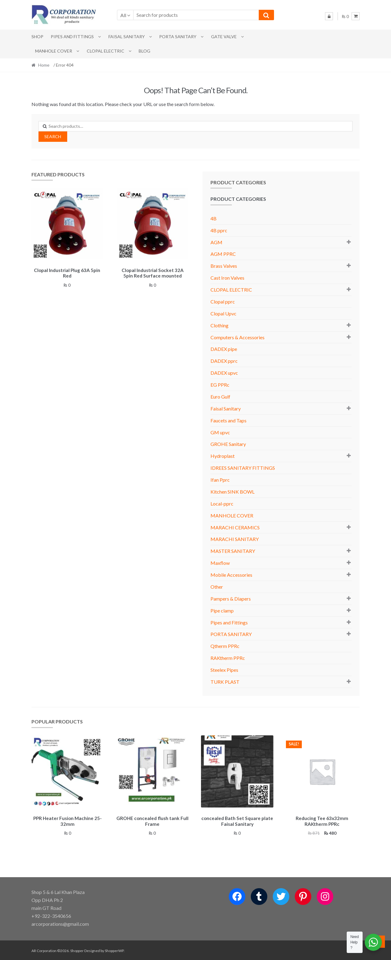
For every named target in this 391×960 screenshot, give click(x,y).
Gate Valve (224, 36)
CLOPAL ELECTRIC (105, 50)
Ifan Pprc (220, 480)
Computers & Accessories (237, 337)
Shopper (77, 949)
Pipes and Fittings (72, 36)
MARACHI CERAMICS (235, 527)
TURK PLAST (224, 682)
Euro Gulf (220, 396)
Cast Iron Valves (227, 278)
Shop (37, 36)
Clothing (219, 325)
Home (43, 65)
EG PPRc (219, 385)
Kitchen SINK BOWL (232, 492)
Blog (144, 50)
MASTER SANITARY (232, 551)
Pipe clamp (222, 610)
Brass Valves (223, 266)
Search (52, 136)
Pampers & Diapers (230, 598)
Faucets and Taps (228, 420)
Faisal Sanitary (126, 36)
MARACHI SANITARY (234, 539)
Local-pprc (221, 503)
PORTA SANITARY (177, 36)
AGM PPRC (223, 254)
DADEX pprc (224, 361)
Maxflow (220, 563)
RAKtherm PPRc (227, 658)
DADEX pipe (223, 349)
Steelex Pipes (224, 670)
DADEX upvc (224, 373)
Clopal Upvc (223, 313)
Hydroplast (222, 456)
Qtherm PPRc (224, 646)
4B (213, 218)
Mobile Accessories (231, 575)
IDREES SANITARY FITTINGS (242, 468)
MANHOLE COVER (53, 50)
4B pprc (218, 230)
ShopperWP (114, 949)
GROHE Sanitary (228, 444)
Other (216, 587)
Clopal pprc (222, 301)
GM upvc (220, 432)
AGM (216, 242)
